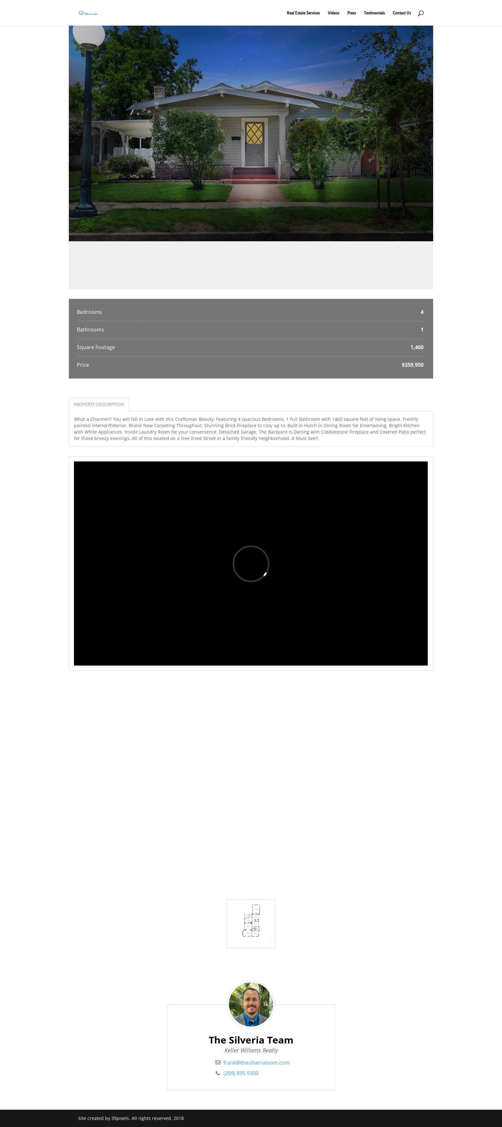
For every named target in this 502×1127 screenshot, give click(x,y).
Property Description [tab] (99, 404)
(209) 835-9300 (240, 1073)
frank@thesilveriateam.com (256, 1062)
